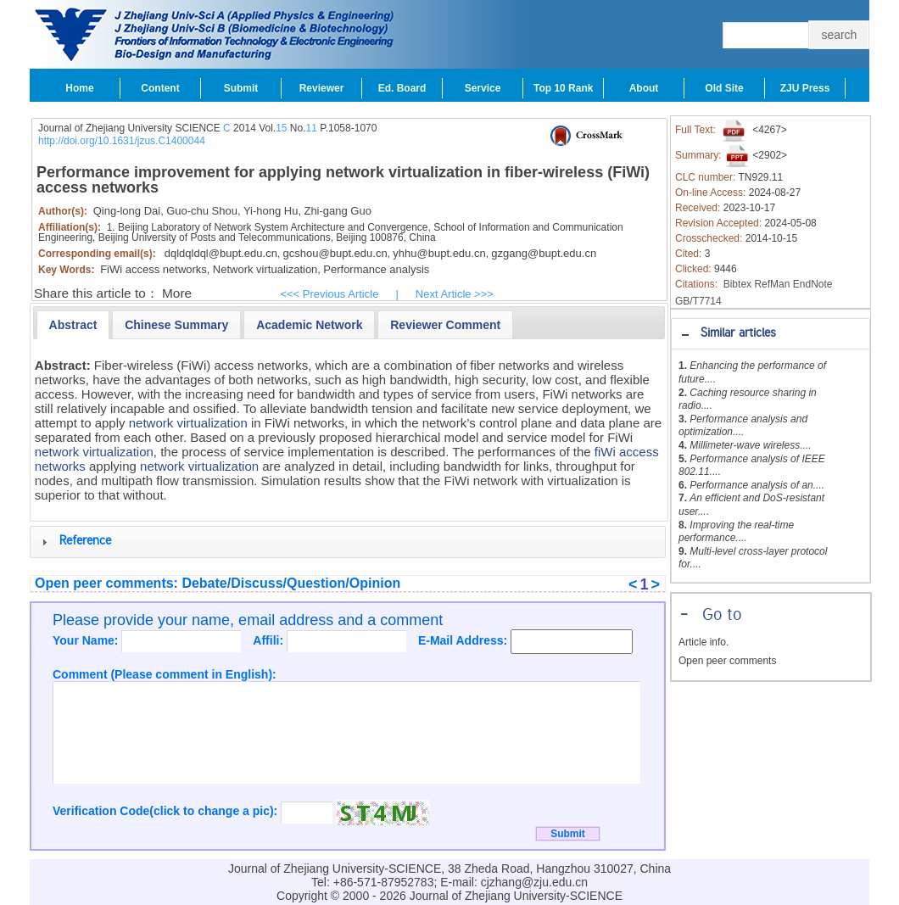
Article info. (703, 642)
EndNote (813, 284)
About (644, 88)
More (177, 293)
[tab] (770, 333)
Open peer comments (727, 661)
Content (160, 88)
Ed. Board (402, 88)
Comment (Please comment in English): (164, 674)
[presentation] (73, 324)
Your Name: (87, 640)
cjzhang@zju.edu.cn (534, 882)
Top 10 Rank (563, 88)
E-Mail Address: (464, 640)
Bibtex (737, 284)
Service (483, 88)
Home (79, 88)
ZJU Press (805, 88)
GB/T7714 (698, 301)
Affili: (270, 640)
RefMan (772, 284)
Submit (241, 88)
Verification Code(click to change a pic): (167, 811)
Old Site (724, 88)
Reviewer (321, 88)
